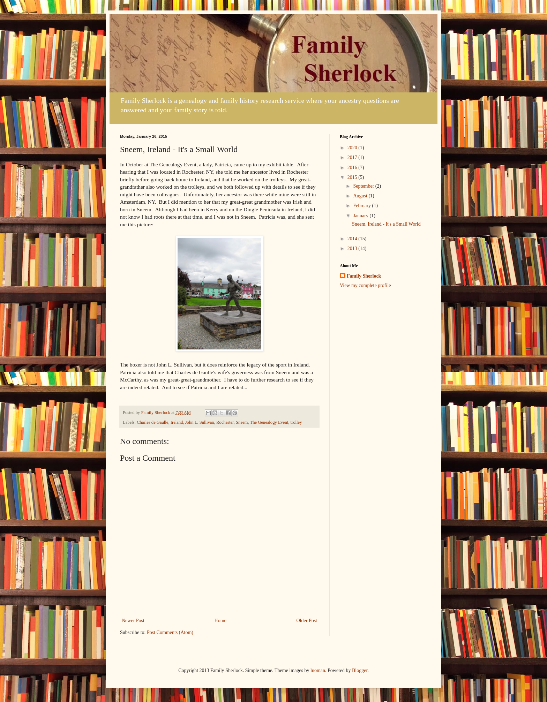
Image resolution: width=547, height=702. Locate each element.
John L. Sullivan (199, 422)
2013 (353, 248)
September (364, 186)
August (360, 195)
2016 (353, 167)
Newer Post (133, 620)
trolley (296, 422)
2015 (353, 177)
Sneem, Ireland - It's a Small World (386, 224)
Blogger (359, 670)
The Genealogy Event (269, 422)
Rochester (225, 422)
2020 (353, 147)
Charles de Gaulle (152, 422)
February (362, 205)
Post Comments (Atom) (170, 632)
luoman (317, 670)
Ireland (177, 422)
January (361, 215)
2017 (353, 157)
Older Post (307, 620)
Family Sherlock (364, 276)
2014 (353, 238)
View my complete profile (365, 285)
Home (220, 620)
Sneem (242, 422)
